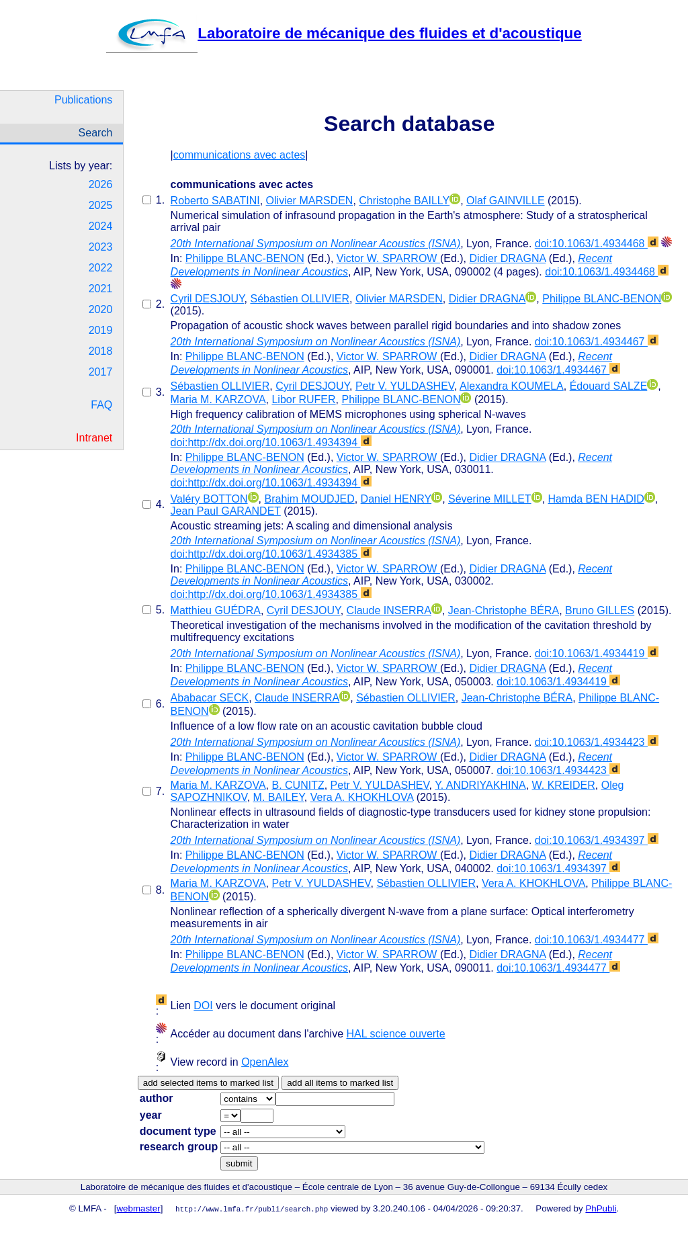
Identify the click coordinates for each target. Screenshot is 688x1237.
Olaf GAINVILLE (505, 200)
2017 (101, 372)
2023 (101, 247)
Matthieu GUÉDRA (216, 610)
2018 (101, 351)
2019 (101, 330)
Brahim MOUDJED (309, 499)
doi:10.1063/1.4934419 (596, 653)
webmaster (139, 1208)
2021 (101, 288)
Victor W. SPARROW (388, 258)
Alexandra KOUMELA (512, 386)
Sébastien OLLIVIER (299, 298)
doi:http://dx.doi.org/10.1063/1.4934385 (271, 554)
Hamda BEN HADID (596, 499)
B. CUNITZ (297, 785)
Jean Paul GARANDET (226, 511)
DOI (203, 1005)
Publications (83, 99)
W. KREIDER (563, 785)
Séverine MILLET (489, 499)
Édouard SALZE (609, 386)
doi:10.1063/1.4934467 (596, 341)
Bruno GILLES (599, 610)
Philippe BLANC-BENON (244, 258)
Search (96, 132)
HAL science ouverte (395, 1033)
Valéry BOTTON (209, 499)
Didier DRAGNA (507, 258)
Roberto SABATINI (215, 200)
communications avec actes (239, 155)
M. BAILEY (278, 797)
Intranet (94, 437)
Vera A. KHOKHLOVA (362, 797)
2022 (101, 267)
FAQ (101, 405)
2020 (101, 309)
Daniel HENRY (396, 499)
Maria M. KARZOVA (218, 399)
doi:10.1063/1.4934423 (596, 742)
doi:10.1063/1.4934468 (596, 243)
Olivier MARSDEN (309, 200)
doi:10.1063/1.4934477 (596, 939)
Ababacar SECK (210, 697)
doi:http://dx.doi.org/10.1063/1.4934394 (271, 442)
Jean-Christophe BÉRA (503, 610)
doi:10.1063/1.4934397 (596, 840)
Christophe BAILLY (404, 200)
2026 (101, 184)
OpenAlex (264, 1062)
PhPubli (600, 1208)
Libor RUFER (303, 399)
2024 (101, 226)
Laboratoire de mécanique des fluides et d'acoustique (343, 33)
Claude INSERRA (389, 610)
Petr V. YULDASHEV (404, 386)
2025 (101, 205)
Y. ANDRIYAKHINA (480, 785)
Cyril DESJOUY (208, 298)
